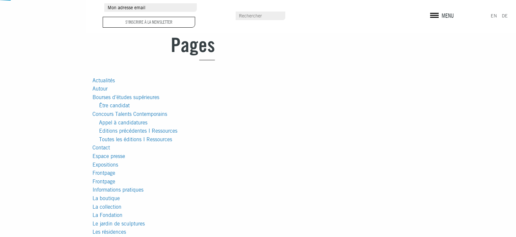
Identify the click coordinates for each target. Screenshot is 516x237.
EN (494, 15)
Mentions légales (441, 19)
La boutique (106, 198)
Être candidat (114, 105)
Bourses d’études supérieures (125, 97)
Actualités (103, 80)
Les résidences (109, 232)
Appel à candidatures (123, 122)
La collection (106, 207)
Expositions (105, 165)
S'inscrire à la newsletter (148, 22)
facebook (430, 8)
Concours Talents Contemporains (129, 114)
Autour (100, 89)
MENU (448, 15)
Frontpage (103, 173)
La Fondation (107, 215)
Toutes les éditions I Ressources (135, 139)
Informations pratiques (117, 190)
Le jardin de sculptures (118, 224)
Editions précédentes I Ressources (138, 131)
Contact (101, 148)
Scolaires (334, 16)
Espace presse (108, 156)
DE (505, 15)
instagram (442, 8)
